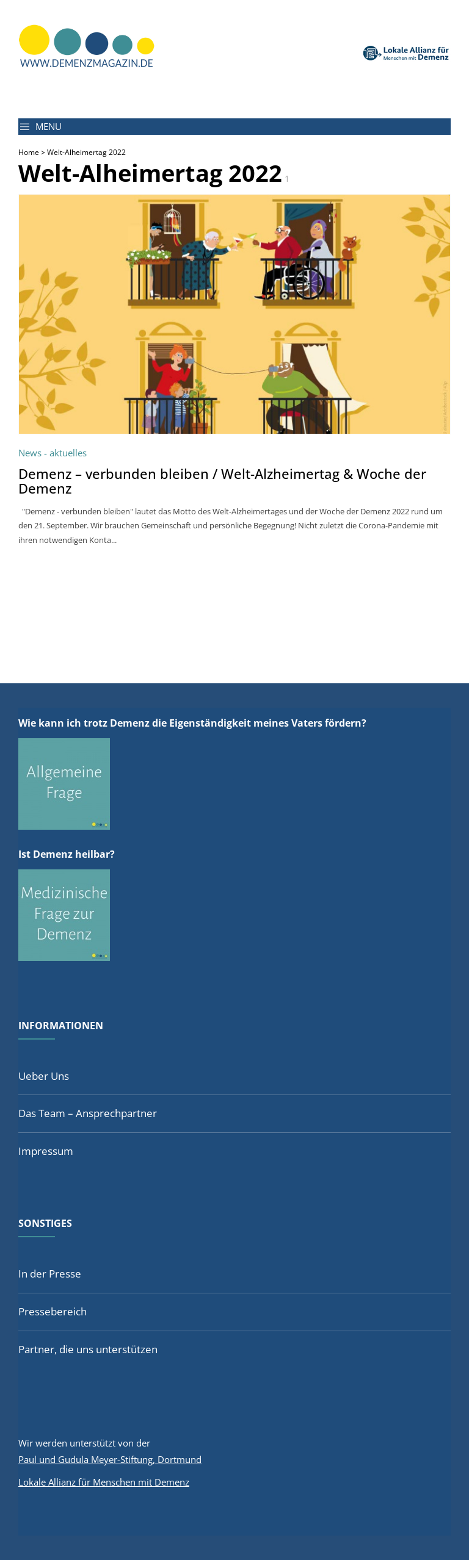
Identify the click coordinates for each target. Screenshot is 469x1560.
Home (28, 152)
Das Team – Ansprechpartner (87, 1113)
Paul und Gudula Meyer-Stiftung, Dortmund (110, 1459)
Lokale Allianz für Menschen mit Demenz (103, 1482)
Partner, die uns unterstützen (88, 1349)
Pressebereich (52, 1311)
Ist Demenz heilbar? (66, 854)
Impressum (45, 1151)
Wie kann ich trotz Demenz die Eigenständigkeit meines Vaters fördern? (192, 723)
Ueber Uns (43, 1076)
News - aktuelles (52, 453)
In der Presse (49, 1274)
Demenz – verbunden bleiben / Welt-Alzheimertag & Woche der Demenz (222, 480)
